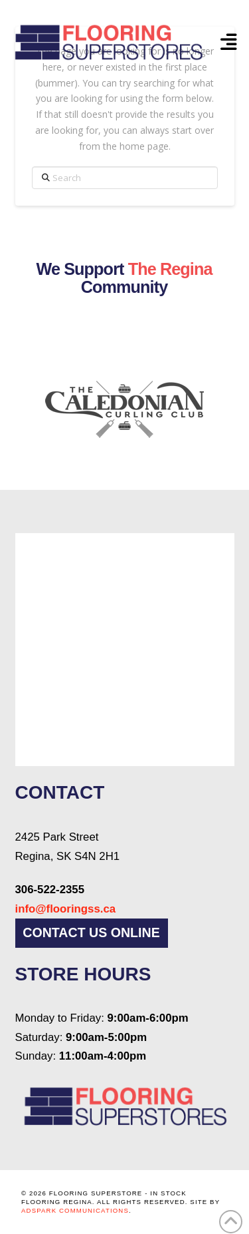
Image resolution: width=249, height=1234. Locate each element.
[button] (228, 42)
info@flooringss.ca (65, 909)
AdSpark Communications (75, 1210)
